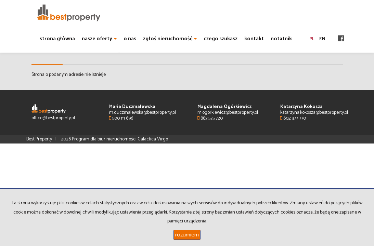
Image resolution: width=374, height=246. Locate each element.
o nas (130, 39)
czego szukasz (220, 39)
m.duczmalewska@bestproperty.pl (142, 113)
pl (311, 39)
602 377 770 (293, 118)
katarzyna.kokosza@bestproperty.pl (314, 113)
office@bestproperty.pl (53, 118)
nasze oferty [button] (99, 39)
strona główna (57, 39)
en (322, 39)
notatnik (281, 39)
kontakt (254, 39)
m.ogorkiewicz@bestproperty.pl (227, 113)
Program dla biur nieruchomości (105, 139)
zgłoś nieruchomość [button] (170, 39)
